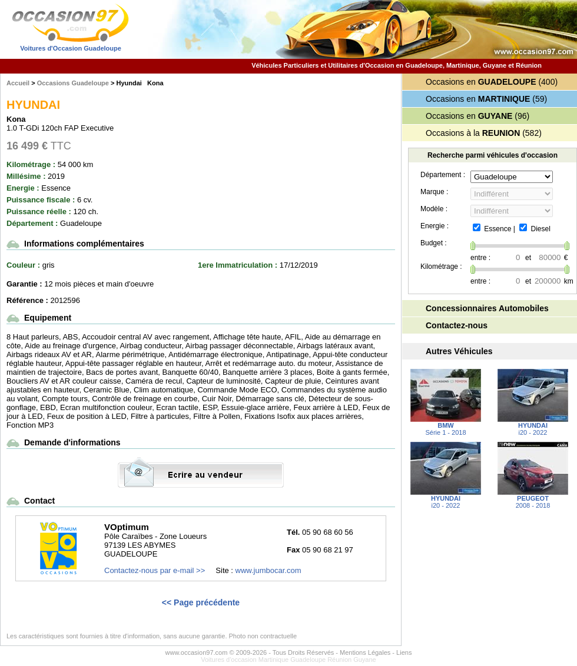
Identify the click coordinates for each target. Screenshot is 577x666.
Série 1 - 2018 (445, 426)
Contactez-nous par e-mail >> (154, 570)
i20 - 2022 (533, 426)
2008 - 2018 (533, 499)
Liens (404, 652)
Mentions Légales (365, 652)
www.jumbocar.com (268, 570)
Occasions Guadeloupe (73, 82)
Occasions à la (473, 133)
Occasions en (481, 81)
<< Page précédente (201, 602)
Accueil (17, 82)
